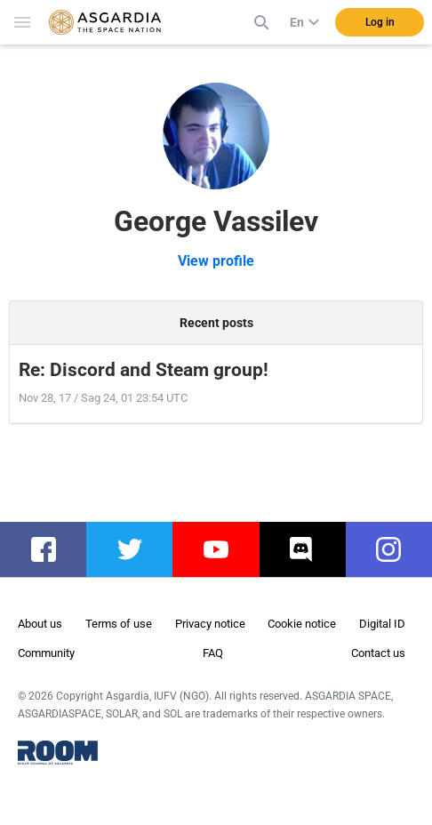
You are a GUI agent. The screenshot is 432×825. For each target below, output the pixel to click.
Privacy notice (210, 623)
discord (309, 549)
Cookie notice (302, 623)
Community (46, 653)
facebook (52, 549)
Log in (380, 22)
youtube (224, 549)
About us (40, 623)
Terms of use (118, 623)
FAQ (213, 653)
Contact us (378, 653)
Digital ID (382, 623)
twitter (134, 549)
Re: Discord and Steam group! (143, 369)
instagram (398, 549)
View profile (216, 260)
